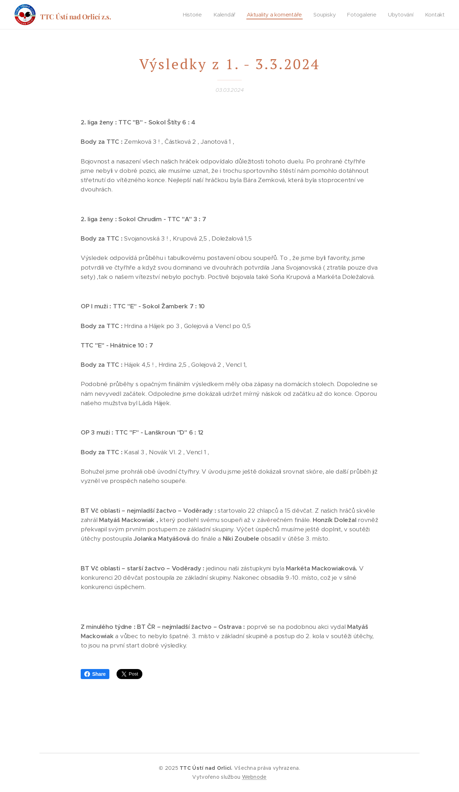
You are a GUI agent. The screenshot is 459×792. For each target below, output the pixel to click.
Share (95, 674)
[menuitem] (193, 15)
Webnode (254, 777)
